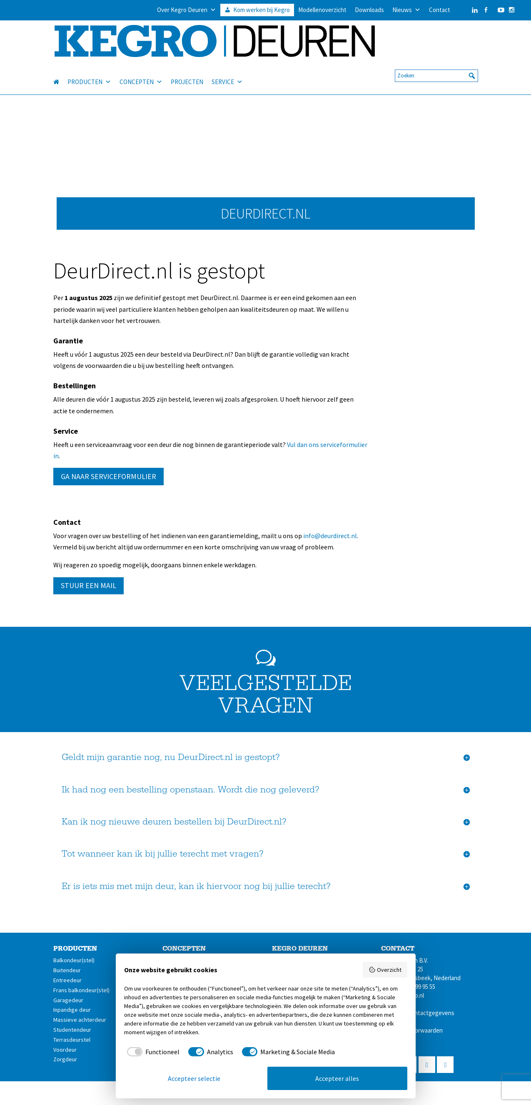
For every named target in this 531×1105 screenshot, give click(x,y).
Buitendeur (67, 970)
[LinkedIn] (466, 10)
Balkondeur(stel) (74, 960)
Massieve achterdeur (79, 1019)
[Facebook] (486, 10)
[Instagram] (512, 10)
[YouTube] (499, 10)
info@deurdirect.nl (330, 535)
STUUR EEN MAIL (88, 585)
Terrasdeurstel (71, 1039)
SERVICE (227, 72)
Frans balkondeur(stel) (81, 990)
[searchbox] (436, 66)
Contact (439, 10)
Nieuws (406, 10)
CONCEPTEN (141, 72)
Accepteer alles (337, 1078)
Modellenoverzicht (322, 10)
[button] (472, 66)
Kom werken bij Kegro (261, 10)
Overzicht (385, 969)
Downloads (369, 10)
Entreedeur (67, 980)
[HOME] (60, 72)
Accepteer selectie (194, 1078)
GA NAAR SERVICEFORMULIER (108, 476)
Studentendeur (72, 1029)
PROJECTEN (187, 72)
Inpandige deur (72, 1009)
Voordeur (65, 1049)
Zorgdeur (65, 1059)
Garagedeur (68, 1000)
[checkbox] (152, 1052)
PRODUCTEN (89, 72)
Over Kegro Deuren (186, 10)
